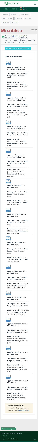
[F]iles (14, 22)
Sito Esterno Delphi (22, 410)
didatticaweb (11, 8)
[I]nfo (5, 14)
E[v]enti (5, 22)
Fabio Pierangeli (19, 36)
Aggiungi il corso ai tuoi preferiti (18, 48)
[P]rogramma (7, 18)
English (23, 7)
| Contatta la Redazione (9, 439)
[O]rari (19, 18)
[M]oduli (14, 14)
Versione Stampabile (8, 429)
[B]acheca (25, 14)
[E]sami (28, 18)
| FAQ (4, 436)
